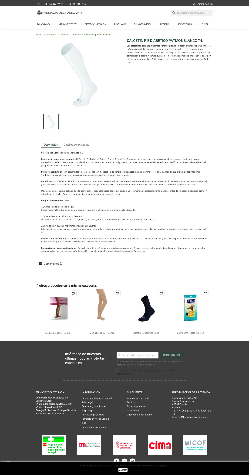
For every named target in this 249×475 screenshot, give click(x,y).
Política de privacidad (93, 414)
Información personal (138, 398)
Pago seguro (88, 410)
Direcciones (133, 410)
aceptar (123, 470)
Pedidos (131, 402)
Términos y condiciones (94, 406)
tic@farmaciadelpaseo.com (192, 417)
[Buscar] (192, 13)
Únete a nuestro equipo (94, 427)
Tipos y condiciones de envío (97, 398)
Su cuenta (134, 392)
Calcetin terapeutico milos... (146, 333)
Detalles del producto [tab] (76, 144)
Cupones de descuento (139, 414)
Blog (84, 422)
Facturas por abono (137, 406)
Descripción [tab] (51, 144)
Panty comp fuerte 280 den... (190, 333)
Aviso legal (87, 402)
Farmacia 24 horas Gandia (95, 418)
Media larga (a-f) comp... (58, 333)
